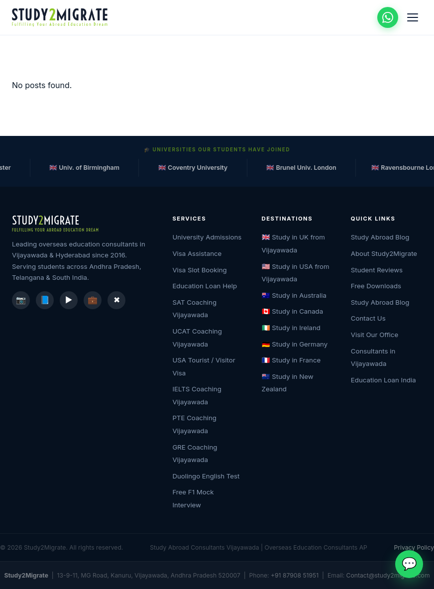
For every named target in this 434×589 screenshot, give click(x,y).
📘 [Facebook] (45, 300)
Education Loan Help (204, 286)
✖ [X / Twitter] (116, 300)
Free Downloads (376, 286)
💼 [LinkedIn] (93, 300)
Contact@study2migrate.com (388, 575)
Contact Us (368, 318)
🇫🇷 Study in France (291, 360)
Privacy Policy (414, 547)
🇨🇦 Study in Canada (293, 311)
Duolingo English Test (205, 476)
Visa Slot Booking (199, 270)
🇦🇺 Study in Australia (294, 295)
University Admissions (206, 237)
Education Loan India (383, 380)
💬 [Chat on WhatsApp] (409, 563)
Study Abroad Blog (380, 237)
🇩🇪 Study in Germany (295, 344)
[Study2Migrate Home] (61, 17)
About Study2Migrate (384, 253)
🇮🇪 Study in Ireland (291, 328)
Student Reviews (377, 270)
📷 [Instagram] (21, 300)
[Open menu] (412, 17)
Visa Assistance (196, 253)
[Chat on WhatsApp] (387, 17)
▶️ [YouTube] (69, 300)
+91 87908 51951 (295, 575)
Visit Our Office (374, 335)
